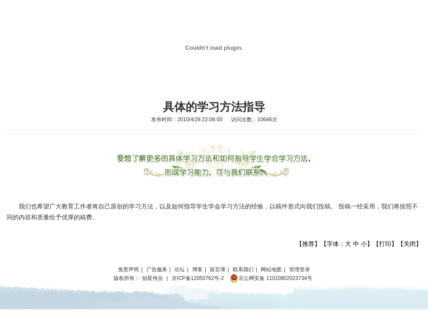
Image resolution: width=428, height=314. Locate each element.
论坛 (179, 269)
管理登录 (299, 269)
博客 (197, 269)
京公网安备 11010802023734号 (271, 278)
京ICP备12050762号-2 (198, 278)
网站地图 (271, 269)
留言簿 (217, 269)
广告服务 (156, 269)
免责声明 (128, 269)
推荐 (308, 243)
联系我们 (243, 269)
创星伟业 (152, 278)
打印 (385, 243)
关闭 (410, 243)
